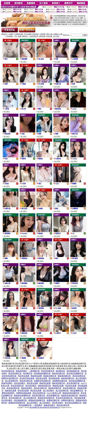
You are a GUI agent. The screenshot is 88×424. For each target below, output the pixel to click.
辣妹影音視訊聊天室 (71, 393)
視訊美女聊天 (57, 403)
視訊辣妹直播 (54, 378)
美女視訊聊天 (19, 383)
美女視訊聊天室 (7, 371)
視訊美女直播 (23, 376)
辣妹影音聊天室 (49, 376)
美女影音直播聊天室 (77, 381)
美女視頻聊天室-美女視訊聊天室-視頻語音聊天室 (45, 407)
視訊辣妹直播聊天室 (42, 373)
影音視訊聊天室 (47, 371)
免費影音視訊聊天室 (42, 381)
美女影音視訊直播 (26, 378)
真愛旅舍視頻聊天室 (36, 400)
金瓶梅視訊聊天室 (59, 381)
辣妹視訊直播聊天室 (22, 395)
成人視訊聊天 (48, 391)
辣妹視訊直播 (36, 376)
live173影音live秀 (54, 393)
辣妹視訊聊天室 (58, 373)
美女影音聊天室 (78, 376)
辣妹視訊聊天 (21, 371)
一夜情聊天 (37, 405)
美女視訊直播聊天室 (75, 373)
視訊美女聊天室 (26, 381)
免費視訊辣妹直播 (23, 393)
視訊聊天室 (60, 371)
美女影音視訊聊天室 (64, 398)
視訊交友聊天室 (39, 393)
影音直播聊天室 (53, 395)
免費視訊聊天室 (53, 400)
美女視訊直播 (23, 391)
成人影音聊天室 (11, 381)
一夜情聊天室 (34, 371)
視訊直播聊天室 (76, 391)
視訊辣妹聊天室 (73, 371)
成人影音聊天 (32, 403)
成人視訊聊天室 (29, 398)
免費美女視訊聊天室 (9, 378)
